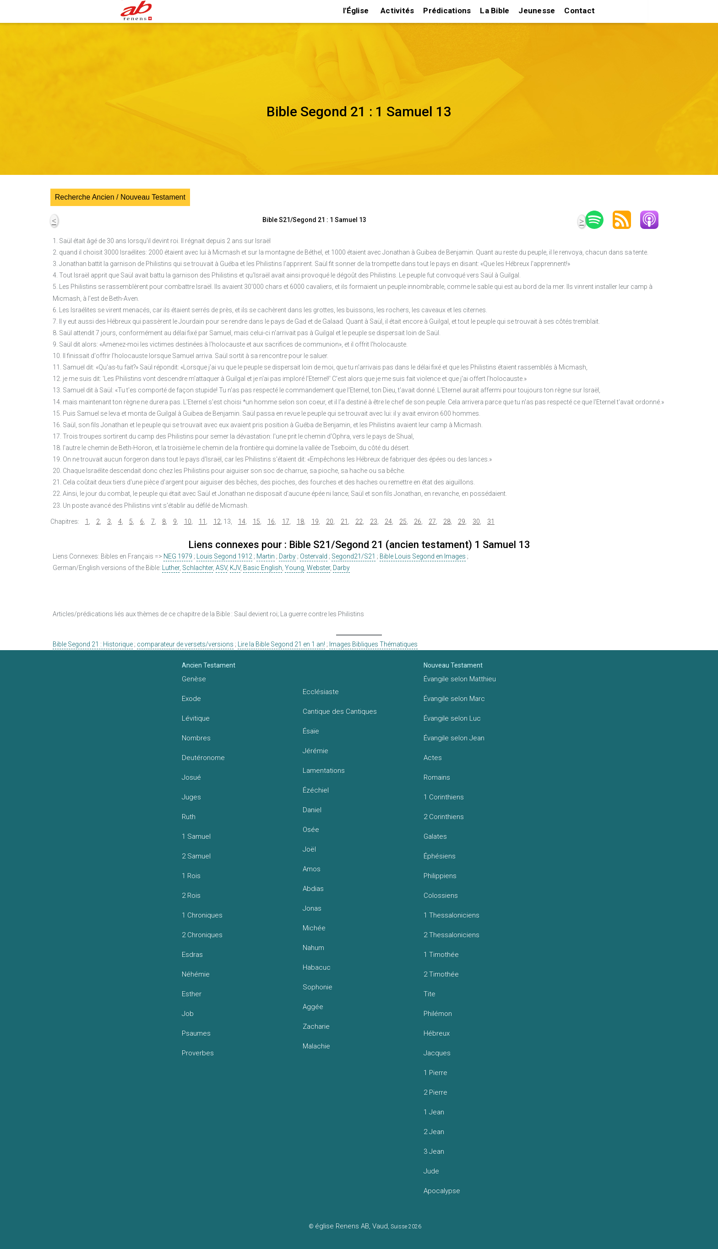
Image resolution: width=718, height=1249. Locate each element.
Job (188, 1014)
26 (417, 521)
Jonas (312, 908)
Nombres (196, 738)
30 (476, 521)
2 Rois (191, 895)
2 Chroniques (202, 935)
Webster (318, 567)
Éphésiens (440, 856)
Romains (437, 777)
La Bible (494, 10)
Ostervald (313, 556)
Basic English (262, 567)
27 (432, 521)
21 (344, 521)
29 (461, 521)
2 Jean (434, 1132)
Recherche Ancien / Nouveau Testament (120, 197)
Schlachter (197, 567)
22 (359, 521)
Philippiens (440, 876)
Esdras (192, 954)
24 (388, 521)
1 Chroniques (202, 915)
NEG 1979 (177, 556)
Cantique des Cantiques (340, 711)
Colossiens (441, 895)
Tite (429, 994)
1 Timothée (441, 954)
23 (373, 521)
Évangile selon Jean (454, 738)
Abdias (313, 889)
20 (329, 521)
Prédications (447, 10)
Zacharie (316, 1026)
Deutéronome (203, 758)
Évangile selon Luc (452, 718)
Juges (191, 797)
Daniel (312, 810)
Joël (309, 849)
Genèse (194, 679)
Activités (397, 10)
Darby (287, 556)
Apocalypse (442, 1191)
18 (300, 521)
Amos (312, 869)
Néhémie (196, 974)
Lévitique (196, 718)
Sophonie (317, 987)
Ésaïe (311, 731)
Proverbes (198, 1053)
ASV (221, 567)
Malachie (316, 1046)
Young (294, 567)
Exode (191, 699)
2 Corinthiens (444, 817)
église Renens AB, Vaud (351, 1226)
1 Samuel (196, 836)
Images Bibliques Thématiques (373, 644)
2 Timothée (441, 974)
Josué (191, 777)
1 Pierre (435, 1073)
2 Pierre (435, 1092)
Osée (311, 829)
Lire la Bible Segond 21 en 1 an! (281, 644)
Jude (431, 1171)
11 (202, 521)
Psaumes (196, 1033)
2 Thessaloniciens (451, 935)
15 (256, 521)
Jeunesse (536, 10)
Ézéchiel (316, 790)
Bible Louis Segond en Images (423, 556)
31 (491, 521)
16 (271, 521)
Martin (265, 556)
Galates (435, 836)
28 (447, 521)
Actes (433, 758)
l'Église (356, 10)
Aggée (313, 1007)
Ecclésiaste (321, 692)
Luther (171, 567)
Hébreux (437, 1033)
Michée (314, 928)
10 (187, 521)
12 (217, 521)
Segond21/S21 (353, 556)
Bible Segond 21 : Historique (93, 644)
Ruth (189, 817)
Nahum (313, 948)
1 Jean (434, 1112)
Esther (191, 994)
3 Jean (434, 1151)
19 (315, 521)
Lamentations (324, 770)
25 (403, 521)
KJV (235, 567)
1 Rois (191, 876)
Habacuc (317, 967)
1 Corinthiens (444, 797)
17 (285, 521)
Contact (579, 10)
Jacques (437, 1053)
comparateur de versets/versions (185, 644)
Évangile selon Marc (454, 699)
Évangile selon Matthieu (460, 679)
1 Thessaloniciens (451, 915)
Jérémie (315, 751)
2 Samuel (196, 856)
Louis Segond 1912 (224, 556)
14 (241, 521)
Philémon (438, 1014)
